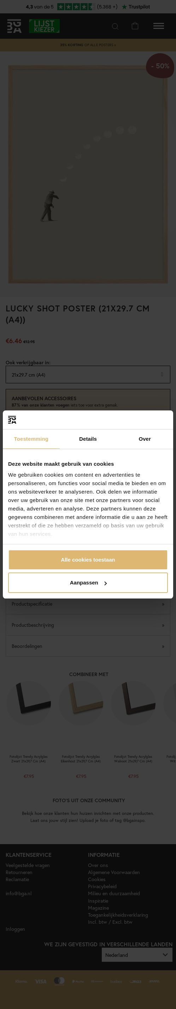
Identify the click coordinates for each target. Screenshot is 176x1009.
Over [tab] (145, 439)
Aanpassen (88, 583)
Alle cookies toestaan (88, 560)
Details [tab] (88, 439)
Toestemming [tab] (31, 439)
